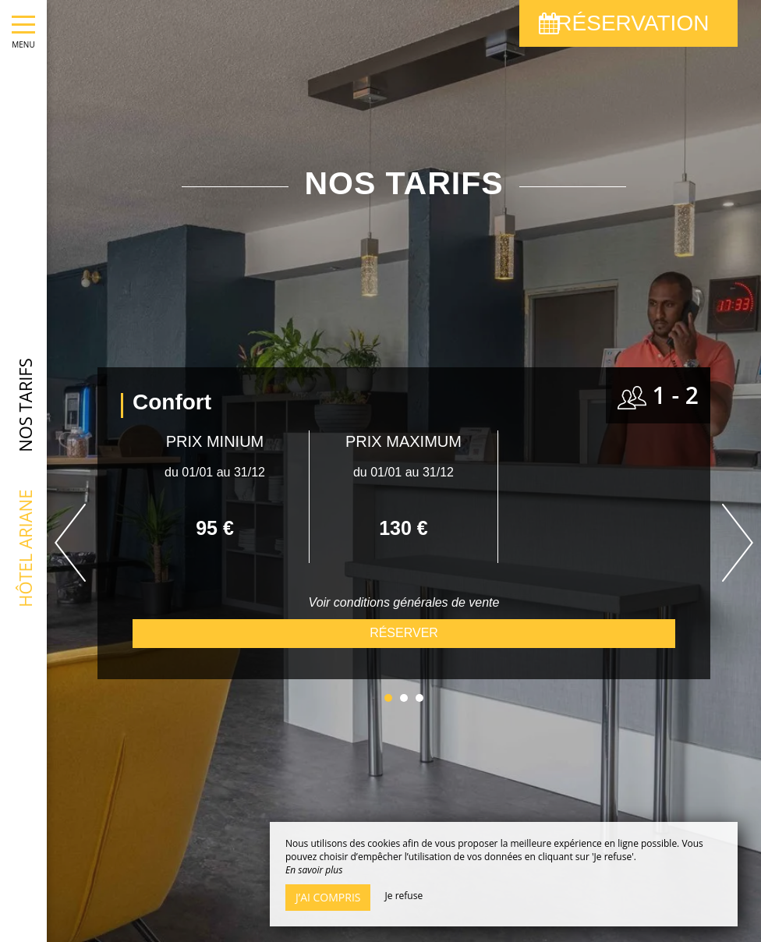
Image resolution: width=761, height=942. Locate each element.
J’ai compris (328, 897)
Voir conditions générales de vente (404, 602)
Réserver (404, 632)
